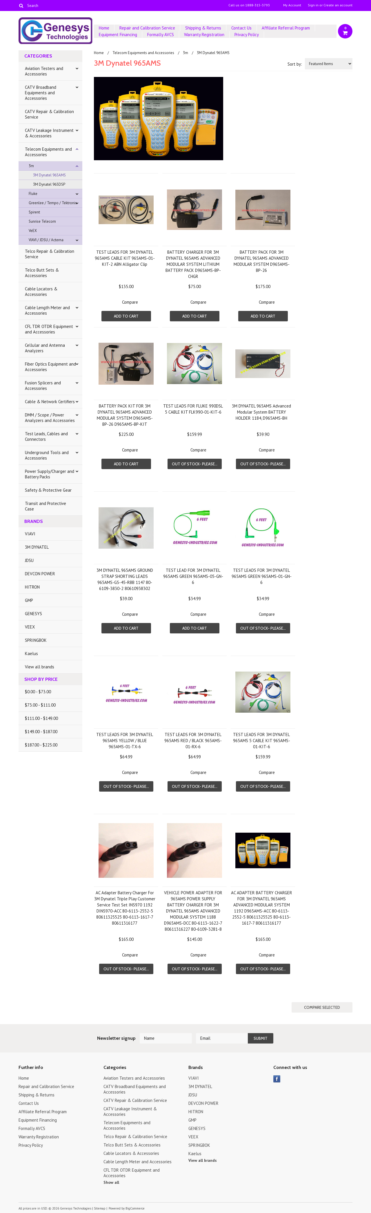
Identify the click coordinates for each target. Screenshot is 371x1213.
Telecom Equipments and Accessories (48, 151)
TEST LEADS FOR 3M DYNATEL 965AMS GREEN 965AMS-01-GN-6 (262, 576)
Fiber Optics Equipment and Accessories (50, 366)
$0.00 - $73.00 (38, 691)
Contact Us (241, 28)
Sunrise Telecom (42, 221)
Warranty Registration (204, 34)
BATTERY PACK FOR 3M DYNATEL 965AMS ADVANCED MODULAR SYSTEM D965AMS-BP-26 (262, 261)
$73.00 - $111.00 (40, 705)
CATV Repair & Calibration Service (49, 114)
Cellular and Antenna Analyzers (45, 347)
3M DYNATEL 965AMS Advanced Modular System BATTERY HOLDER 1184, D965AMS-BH (261, 412)
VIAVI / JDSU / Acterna (46, 239)
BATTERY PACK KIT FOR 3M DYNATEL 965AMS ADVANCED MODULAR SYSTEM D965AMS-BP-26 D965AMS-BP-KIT (125, 415)
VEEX (30, 627)
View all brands (39, 667)
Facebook (277, 1079)
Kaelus (31, 653)
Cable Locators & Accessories (41, 291)
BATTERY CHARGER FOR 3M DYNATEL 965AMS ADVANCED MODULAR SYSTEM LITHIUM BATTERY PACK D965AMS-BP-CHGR (193, 264)
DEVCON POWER (40, 573)
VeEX (33, 230)
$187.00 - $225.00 (41, 745)
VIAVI (30, 534)
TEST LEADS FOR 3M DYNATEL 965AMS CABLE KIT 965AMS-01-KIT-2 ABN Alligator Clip (125, 258)
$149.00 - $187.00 (41, 731)
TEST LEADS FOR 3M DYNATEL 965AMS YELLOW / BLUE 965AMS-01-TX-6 (124, 740)
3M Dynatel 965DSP (49, 184)
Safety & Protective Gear (48, 490)
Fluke (33, 193)
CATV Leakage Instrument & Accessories (49, 133)
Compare (130, 302)
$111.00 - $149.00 (41, 718)
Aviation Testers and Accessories (44, 71)
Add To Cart (126, 316)
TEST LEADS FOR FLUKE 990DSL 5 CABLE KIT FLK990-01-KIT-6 (193, 409)
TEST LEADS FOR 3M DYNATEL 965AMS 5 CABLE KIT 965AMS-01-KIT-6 (261, 740)
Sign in (313, 5)
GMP (29, 600)
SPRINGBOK (36, 640)
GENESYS (33, 613)
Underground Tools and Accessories (47, 455)
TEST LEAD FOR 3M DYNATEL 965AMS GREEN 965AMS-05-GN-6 (193, 576)
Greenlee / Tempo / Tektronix (53, 202)
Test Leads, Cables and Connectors (46, 436)
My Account (292, 5)
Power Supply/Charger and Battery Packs (49, 474)
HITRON (32, 587)
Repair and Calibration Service (147, 28)
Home (104, 28)
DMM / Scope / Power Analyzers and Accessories (50, 417)
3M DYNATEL (37, 547)
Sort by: (295, 64)
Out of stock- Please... (194, 464)
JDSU (29, 560)
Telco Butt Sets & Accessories (42, 272)
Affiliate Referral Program (286, 28)
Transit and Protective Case (45, 506)
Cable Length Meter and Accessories (47, 310)
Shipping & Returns (203, 28)
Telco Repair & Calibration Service (49, 253)
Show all (111, 1182)
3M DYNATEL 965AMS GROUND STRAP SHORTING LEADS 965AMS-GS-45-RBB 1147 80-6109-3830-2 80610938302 (125, 579)
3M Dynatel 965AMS (49, 175)
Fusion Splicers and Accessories (43, 385)
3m (31, 165)
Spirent (34, 212)
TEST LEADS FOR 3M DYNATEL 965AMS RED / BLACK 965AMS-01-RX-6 (193, 740)
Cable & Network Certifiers (50, 401)
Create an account (337, 5)
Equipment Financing (118, 34)
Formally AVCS (160, 34)
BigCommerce (135, 1208)
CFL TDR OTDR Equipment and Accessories (49, 329)
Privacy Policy (246, 34)
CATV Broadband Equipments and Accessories (40, 92)
